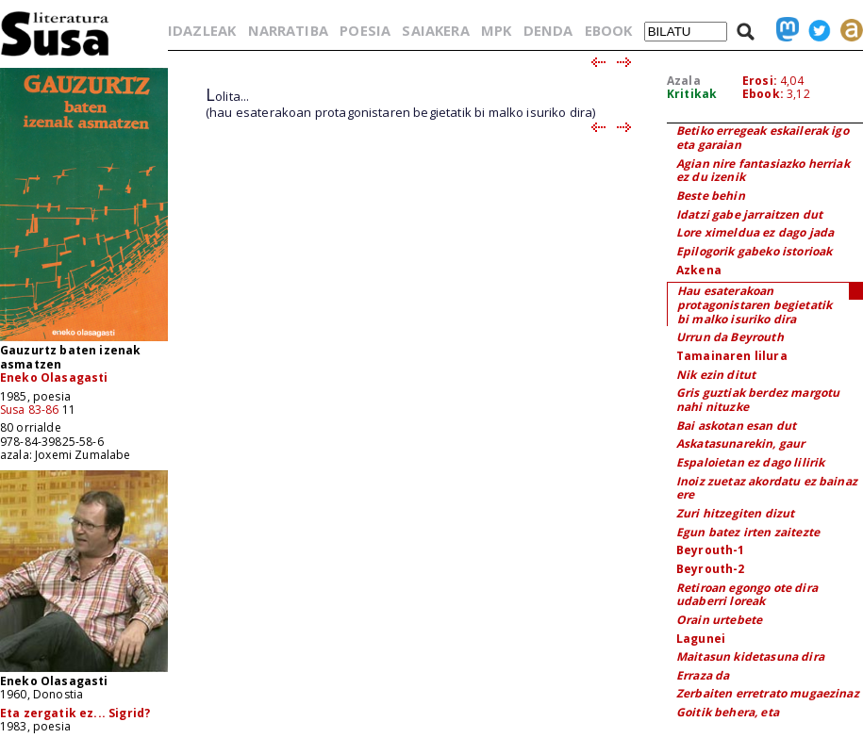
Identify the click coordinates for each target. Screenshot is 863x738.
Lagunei (700, 639)
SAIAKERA (435, 30)
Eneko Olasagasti (54, 377)
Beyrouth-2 (710, 569)
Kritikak (692, 94)
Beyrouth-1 (710, 550)
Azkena (699, 270)
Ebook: (763, 94)
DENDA (548, 30)
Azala (684, 81)
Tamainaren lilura (732, 356)
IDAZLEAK (202, 30)
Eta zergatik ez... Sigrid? (75, 713)
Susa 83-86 (29, 410)
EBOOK (609, 30)
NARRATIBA (288, 30)
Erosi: (759, 81)
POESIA (365, 30)
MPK (496, 30)
